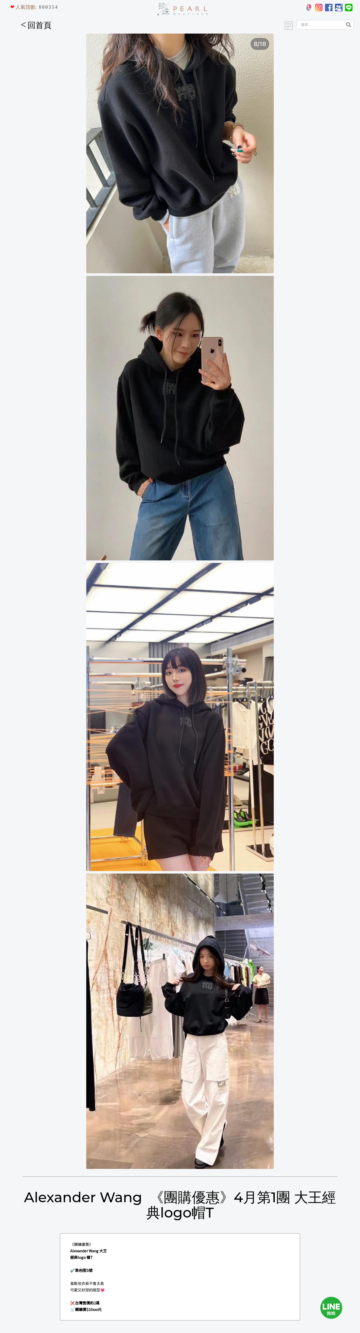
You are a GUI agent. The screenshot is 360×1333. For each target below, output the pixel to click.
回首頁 (36, 25)
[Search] (319, 25)
